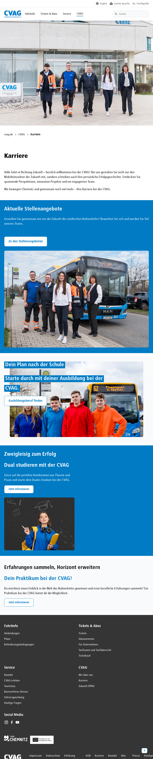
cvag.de (8, 134)
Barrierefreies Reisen (16, 691)
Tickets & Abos (49, 14)
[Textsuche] (131, 14)
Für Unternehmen (88, 644)
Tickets (83, 633)
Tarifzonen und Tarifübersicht (95, 650)
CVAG (80, 13)
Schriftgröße (143, 3)
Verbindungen (12, 633)
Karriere (83, 680)
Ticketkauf (85, 655)
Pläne (7, 639)
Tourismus (9, 686)
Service (67, 14)
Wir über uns (86, 675)
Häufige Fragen (12, 703)
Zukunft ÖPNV (87, 686)
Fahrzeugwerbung (14, 697)
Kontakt (8, 675)
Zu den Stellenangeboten (26, 241)
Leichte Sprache (122, 3)
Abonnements (86, 639)
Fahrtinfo (30, 14)
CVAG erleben (12, 680)
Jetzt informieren (19, 489)
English (103, 3)
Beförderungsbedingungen (19, 644)
